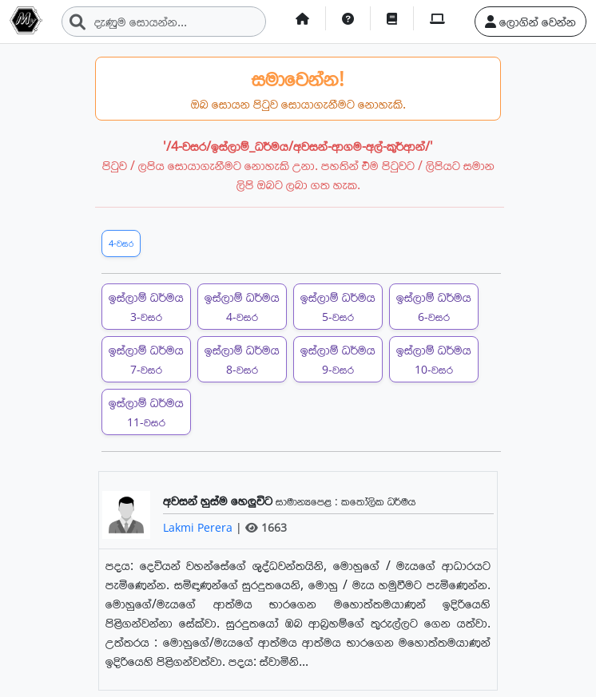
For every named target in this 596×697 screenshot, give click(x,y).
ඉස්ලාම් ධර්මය (146, 306)
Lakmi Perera (199, 527)
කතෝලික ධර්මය (378, 501)
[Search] (164, 21)
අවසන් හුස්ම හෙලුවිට (219, 500)
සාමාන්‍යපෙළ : (308, 501)
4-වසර (121, 243)
